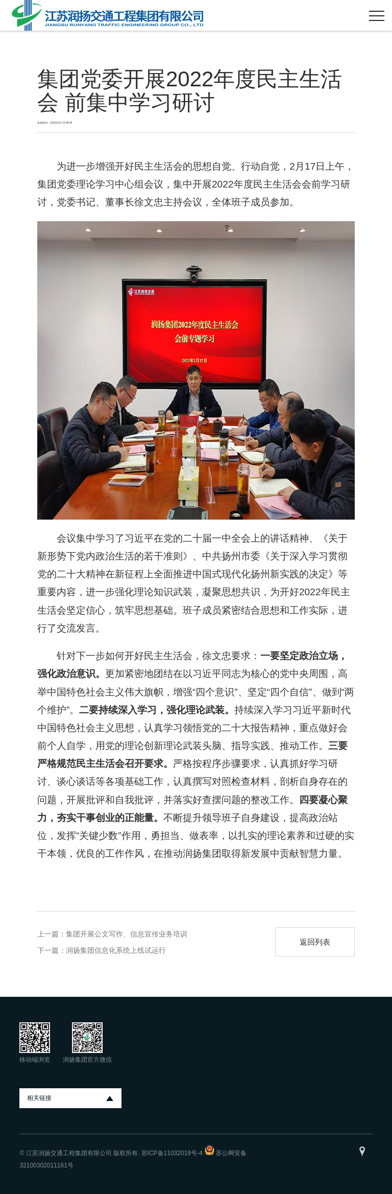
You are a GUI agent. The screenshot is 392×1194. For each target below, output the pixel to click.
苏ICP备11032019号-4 (172, 1153)
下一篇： (51, 950)
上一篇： (51, 934)
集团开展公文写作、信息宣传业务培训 (126, 934)
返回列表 (315, 942)
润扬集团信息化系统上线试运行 (116, 950)
